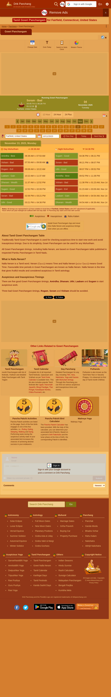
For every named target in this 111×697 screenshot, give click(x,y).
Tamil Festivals (40, 580)
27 (72, 130)
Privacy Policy (93, 583)
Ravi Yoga (13, 590)
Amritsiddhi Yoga (16, 565)
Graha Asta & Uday (44, 536)
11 (66, 127)
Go (70, 504)
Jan (22, 121)
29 (84, 130)
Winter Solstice (17, 546)
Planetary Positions (44, 531)
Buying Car (65, 531)
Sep (68, 121)
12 (72, 127)
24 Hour (57, 114)
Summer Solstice (18, 536)
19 (25, 130)
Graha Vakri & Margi (44, 541)
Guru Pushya (14, 585)
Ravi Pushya (14, 580)
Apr (39, 121)
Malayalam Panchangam (70, 580)
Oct (74, 121)
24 (54, 130)
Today (83, 136)
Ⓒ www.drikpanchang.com (93, 580)
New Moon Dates (43, 526)
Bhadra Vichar (91, 531)
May (46, 121)
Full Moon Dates (42, 521)
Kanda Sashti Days (42, 585)
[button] (80, 4)
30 (90, 130)
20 (31, 130)
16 (95, 127)
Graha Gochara (42, 546)
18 (19, 130)
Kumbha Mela (65, 590)
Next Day (99, 136)
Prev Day (68, 136)
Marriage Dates (67, 521)
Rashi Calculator (66, 570)
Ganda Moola (91, 526)
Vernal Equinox (17, 531)
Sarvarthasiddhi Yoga (18, 560)
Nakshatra (90, 541)
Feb (28, 121)
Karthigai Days (40, 575)
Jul (57, 121)
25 (60, 130)
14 (84, 127)
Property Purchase (68, 536)
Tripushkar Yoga (15, 575)
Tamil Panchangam (42, 560)
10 (60, 127)
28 (78, 130)
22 (42, 130)
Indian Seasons (66, 560)
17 (101, 127)
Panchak (89, 521)
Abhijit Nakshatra (93, 546)
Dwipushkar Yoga (16, 570)
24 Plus (68, 114)
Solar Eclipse (16, 521)
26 (66, 130)
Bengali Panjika (66, 585)
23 (48, 130)
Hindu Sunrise (65, 565)
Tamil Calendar (40, 570)
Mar (34, 121)
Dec (86, 121)
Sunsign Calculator (67, 575)
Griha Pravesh (66, 526)
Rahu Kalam (91, 536)
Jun (52, 121)
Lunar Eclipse (16, 526)
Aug (62, 121)
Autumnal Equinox (18, 541)
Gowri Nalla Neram (42, 565)
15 (90, 127)
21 (37, 130)
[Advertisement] (55, 73)
